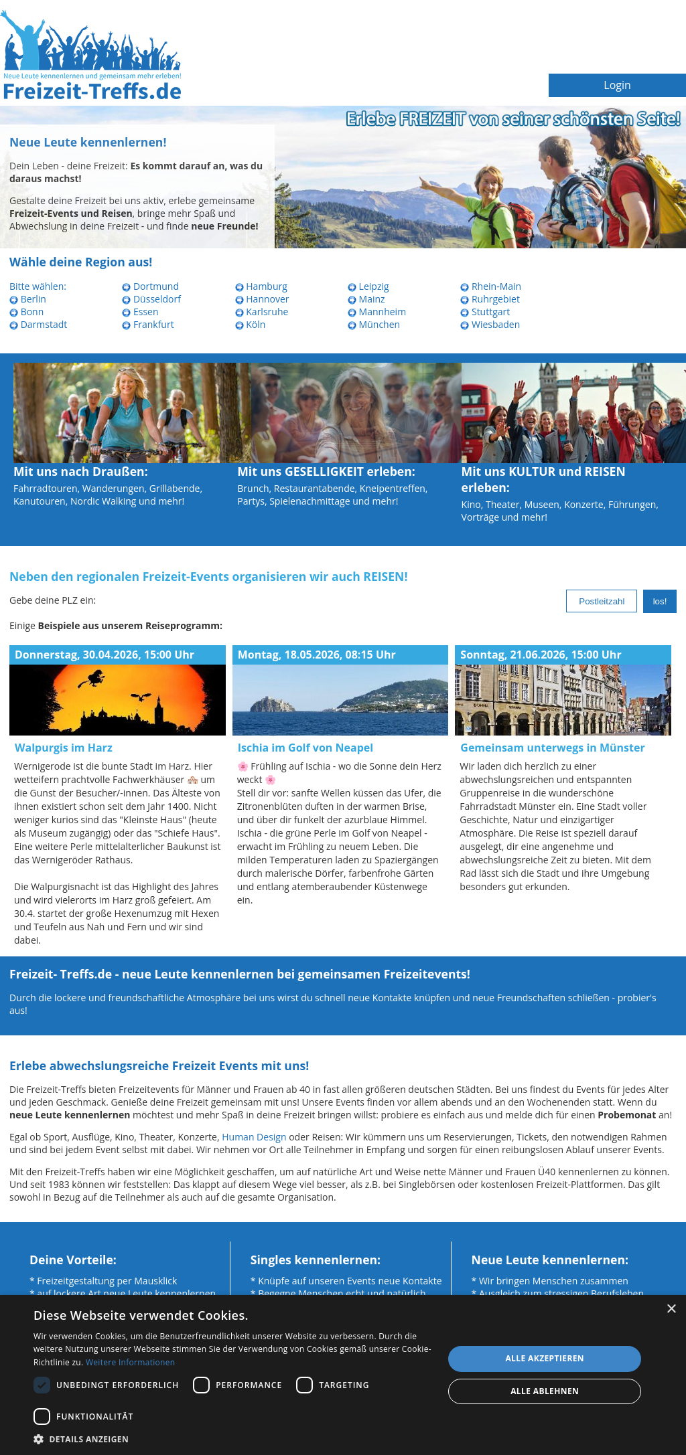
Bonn (26, 311)
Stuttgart (485, 311)
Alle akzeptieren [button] (544, 1358)
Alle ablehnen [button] (544, 1391)
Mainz (366, 298)
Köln (250, 324)
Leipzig (368, 286)
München (374, 324)
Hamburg (261, 286)
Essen (140, 311)
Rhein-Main (490, 286)
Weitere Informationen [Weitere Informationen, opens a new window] (131, 1362)
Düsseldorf (151, 298)
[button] (232, 1438)
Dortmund (150, 286)
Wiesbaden (490, 324)
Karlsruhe (262, 311)
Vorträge (480, 517)
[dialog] (343, 1375)
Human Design (254, 1136)
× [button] (671, 1309)
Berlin (27, 298)
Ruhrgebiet (490, 298)
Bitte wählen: (37, 286)
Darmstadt (38, 324)
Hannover (262, 298)
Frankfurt (148, 324)
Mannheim (377, 311)
